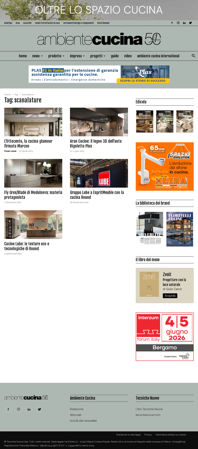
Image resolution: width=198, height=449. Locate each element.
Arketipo (8, 23)
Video (128, 56)
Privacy (148, 434)
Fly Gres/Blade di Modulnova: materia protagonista (33, 195)
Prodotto (56, 56)
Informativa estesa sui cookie (171, 434)
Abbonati (75, 414)
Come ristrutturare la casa (47, 23)
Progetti (97, 56)
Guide (115, 56)
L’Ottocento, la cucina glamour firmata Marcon (28, 144)
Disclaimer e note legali (128, 434)
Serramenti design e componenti (78, 23)
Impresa (77, 56)
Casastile (27, 23)
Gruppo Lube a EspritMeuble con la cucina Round (97, 195)
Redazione (76, 409)
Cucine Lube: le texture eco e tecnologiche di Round (26, 246)
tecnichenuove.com (148, 414)
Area (18, 23)
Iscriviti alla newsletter (83, 420)
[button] (193, 56)
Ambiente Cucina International (158, 56)
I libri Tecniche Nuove (149, 409)
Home (23, 56)
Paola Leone (10, 151)
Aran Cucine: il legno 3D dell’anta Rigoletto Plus (96, 144)
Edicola (141, 102)
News (37, 56)
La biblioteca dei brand (153, 203)
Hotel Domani (103, 23)
